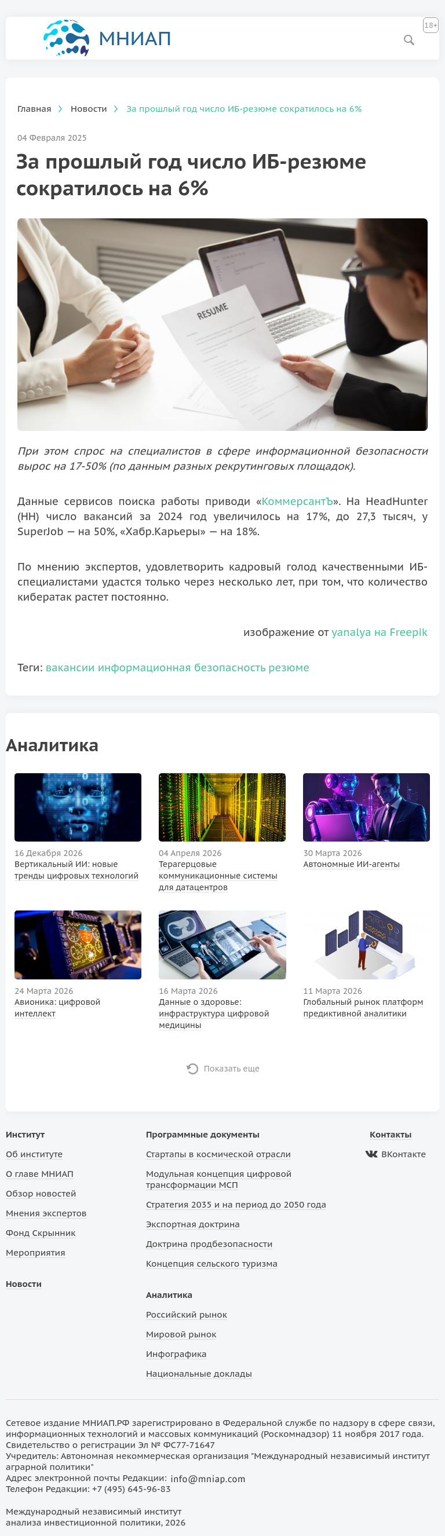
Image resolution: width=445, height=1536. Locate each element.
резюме (288, 667)
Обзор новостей (41, 1193)
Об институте (34, 1154)
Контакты (390, 1134)
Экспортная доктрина (193, 1224)
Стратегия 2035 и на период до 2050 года (236, 1204)
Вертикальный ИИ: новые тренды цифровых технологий (76, 870)
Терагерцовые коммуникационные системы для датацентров (218, 876)
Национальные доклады (199, 1373)
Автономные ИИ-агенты (351, 864)
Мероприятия (35, 1252)
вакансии (70, 667)
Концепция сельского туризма (212, 1263)
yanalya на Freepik (379, 632)
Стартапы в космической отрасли (218, 1154)
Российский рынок (186, 1314)
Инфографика (176, 1353)
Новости (24, 1283)
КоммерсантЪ (297, 501)
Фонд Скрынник (40, 1232)
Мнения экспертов (46, 1213)
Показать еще (232, 1068)
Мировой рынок (181, 1334)
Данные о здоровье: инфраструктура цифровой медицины (214, 1013)
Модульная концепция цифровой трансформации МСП (218, 1179)
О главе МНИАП (40, 1173)
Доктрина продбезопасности (209, 1243)
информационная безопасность (181, 667)
